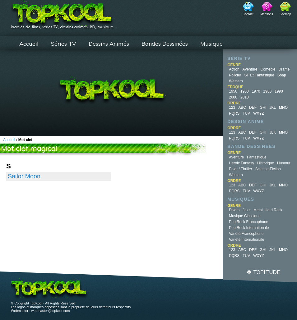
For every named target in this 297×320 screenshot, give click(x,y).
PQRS (234, 113)
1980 (267, 91)
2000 (233, 97)
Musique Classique (244, 216)
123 (232, 107)
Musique (211, 43)
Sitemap (285, 14)
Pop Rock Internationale (249, 228)
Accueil (29, 43)
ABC (242, 107)
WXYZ (258, 113)
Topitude (266, 272)
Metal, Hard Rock (267, 210)
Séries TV (63, 43)
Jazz (246, 210)
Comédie (267, 69)
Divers (234, 210)
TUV (246, 113)
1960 (244, 91)
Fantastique (257, 157)
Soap (281, 75)
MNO (283, 107)
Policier (235, 75)
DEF (253, 107)
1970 (256, 91)
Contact (248, 14)
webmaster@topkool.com (50, 311)
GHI (263, 107)
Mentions (266, 14)
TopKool (64, 12)
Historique (265, 163)
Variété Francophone (246, 233)
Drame (284, 69)
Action (234, 69)
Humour (283, 163)
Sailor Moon (24, 176)
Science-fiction (268, 169)
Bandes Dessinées (165, 43)
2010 (244, 97)
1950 (233, 91)
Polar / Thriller (240, 169)
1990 (279, 91)
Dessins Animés (109, 43)
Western (236, 81)
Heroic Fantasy (241, 163)
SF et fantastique (259, 75)
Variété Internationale (246, 239)
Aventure (250, 69)
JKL (272, 107)
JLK (272, 132)
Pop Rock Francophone (248, 222)
